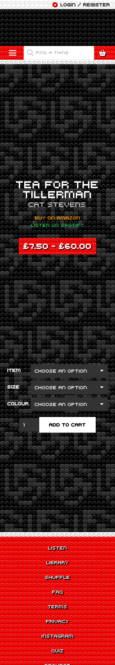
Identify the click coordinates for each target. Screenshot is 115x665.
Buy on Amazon (57, 218)
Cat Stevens (57, 204)
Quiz (58, 651)
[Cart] (104, 53)
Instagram (58, 636)
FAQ (57, 592)
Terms (57, 606)
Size (13, 387)
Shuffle (57, 577)
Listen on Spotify (57, 225)
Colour (18, 403)
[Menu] (12, 53)
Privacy (57, 621)
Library (57, 562)
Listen (57, 548)
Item (14, 370)
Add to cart (67, 425)
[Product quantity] (29, 425)
